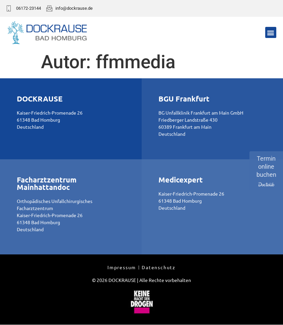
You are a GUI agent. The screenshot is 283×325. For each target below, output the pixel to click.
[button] (270, 32)
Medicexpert (180, 179)
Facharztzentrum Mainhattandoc (47, 183)
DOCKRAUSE (39, 98)
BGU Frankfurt (183, 98)
